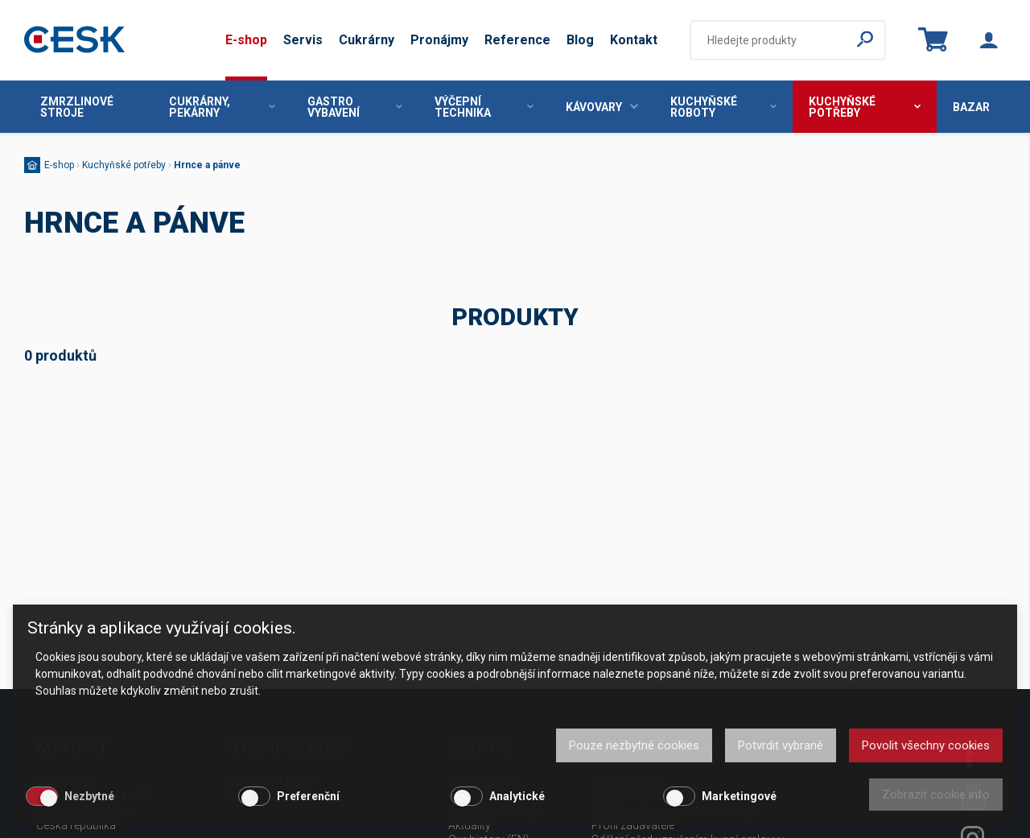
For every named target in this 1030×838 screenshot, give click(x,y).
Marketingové (739, 796)
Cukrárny (366, 39)
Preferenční (308, 796)
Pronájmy (439, 39)
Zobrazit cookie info (936, 794)
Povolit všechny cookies (926, 745)
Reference (517, 39)
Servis (303, 39)
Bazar (971, 107)
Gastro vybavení (354, 107)
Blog (580, 39)
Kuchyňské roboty (723, 107)
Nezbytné (89, 796)
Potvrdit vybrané (780, 745)
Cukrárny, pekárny (222, 107)
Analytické (517, 796)
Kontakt (633, 39)
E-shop (246, 39)
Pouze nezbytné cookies (634, 745)
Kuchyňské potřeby (865, 107)
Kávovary (602, 107)
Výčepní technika (484, 107)
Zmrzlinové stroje (76, 107)
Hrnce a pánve (207, 165)
